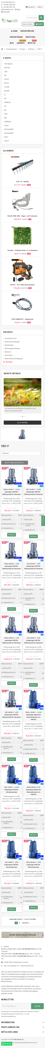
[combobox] (35, 17)
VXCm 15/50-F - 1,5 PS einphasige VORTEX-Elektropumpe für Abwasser (11, 492)
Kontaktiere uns (7, 9)
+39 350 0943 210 (9, 2)
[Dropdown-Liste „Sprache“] (30, 7)
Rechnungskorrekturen (12, 348)
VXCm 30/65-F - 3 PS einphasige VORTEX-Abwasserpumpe (33, 864)
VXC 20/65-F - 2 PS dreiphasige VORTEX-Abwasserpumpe (11, 864)
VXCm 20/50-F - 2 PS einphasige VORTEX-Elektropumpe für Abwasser (11, 566)
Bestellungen (9, 345)
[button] (18, 416)
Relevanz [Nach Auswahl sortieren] (6, 453)
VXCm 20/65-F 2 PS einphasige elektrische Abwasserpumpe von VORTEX (33, 790)
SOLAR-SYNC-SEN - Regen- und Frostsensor (22, 216)
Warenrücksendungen (12, 342)
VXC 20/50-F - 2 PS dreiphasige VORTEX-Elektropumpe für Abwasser (33, 566)
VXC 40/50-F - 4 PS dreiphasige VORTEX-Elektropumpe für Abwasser (11, 714)
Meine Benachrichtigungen (14, 358)
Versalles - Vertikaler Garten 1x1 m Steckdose (22, 250)
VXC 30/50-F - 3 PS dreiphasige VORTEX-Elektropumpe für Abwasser (33, 640)
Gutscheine (8, 355)
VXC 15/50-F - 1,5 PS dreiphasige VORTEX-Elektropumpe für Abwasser (33, 492)
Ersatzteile (5, 12)
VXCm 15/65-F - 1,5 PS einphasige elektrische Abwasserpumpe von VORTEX (33, 715)
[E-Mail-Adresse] (16, 1006)
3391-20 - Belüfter (22, 181)
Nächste (26, 923)
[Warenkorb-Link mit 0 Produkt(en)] (39, 24)
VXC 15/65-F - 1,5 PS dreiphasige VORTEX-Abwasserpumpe (11, 789)
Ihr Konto (8, 332)
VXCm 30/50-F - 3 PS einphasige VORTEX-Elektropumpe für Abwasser (11, 640)
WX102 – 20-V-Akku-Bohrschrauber (22, 285)
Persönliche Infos (11, 338)
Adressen (8, 352)
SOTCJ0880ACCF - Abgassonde (22, 319)
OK (37, 1006)
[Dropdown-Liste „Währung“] (40, 7)
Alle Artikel (22, 423)
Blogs (17, 9)
